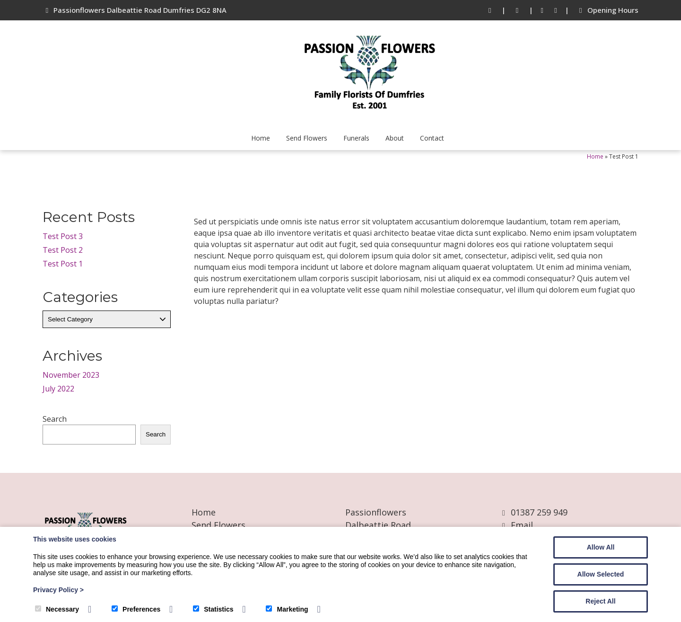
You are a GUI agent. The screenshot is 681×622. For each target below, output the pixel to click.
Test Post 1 (63, 263)
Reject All (600, 601)
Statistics (213, 609)
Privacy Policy (58, 590)
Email (522, 525)
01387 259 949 (539, 512)
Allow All (601, 547)
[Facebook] (542, 10)
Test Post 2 (63, 250)
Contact (432, 137)
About (394, 137)
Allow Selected (600, 574)
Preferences (136, 609)
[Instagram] (555, 10)
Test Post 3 (63, 236)
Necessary (57, 609)
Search (55, 419)
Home (260, 137)
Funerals (356, 137)
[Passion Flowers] (369, 115)
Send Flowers (306, 137)
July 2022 (58, 388)
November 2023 (71, 375)
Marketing (287, 609)
